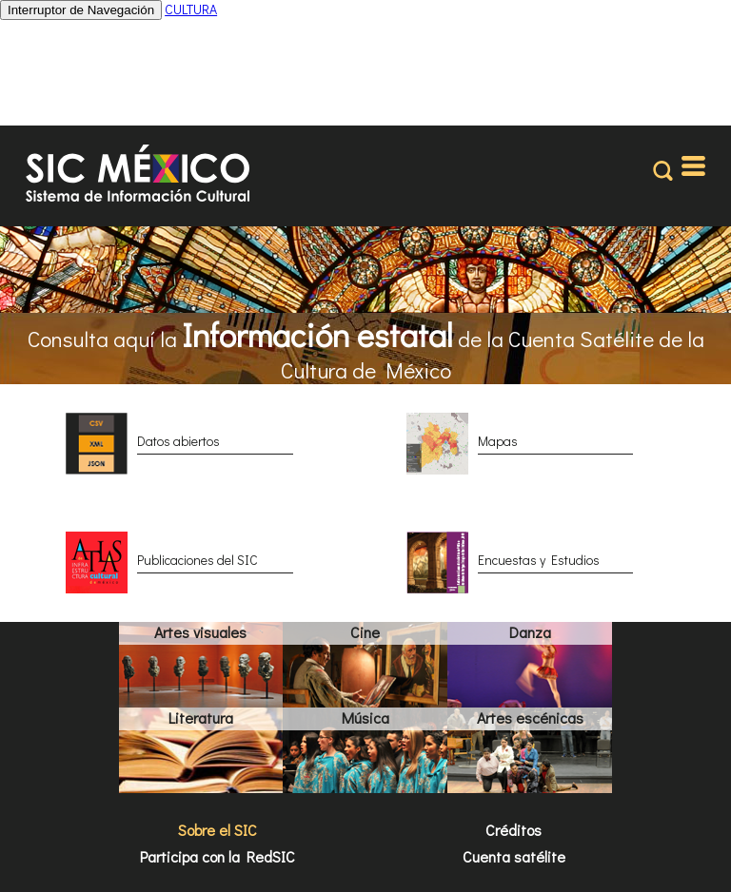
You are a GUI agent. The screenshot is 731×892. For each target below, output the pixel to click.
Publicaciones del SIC (197, 560)
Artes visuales (200, 632)
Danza (530, 632)
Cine (365, 632)
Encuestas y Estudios (539, 560)
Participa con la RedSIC (217, 856)
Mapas (498, 441)
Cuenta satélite (514, 856)
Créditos (513, 830)
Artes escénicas (530, 717)
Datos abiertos (178, 441)
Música (365, 717)
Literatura (200, 717)
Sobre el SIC (217, 830)
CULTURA (191, 9)
